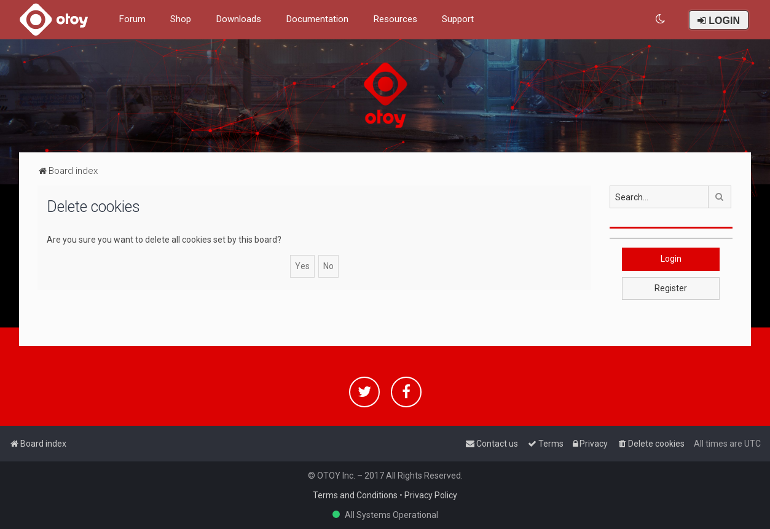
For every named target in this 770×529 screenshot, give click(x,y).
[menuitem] (661, 19)
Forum (132, 19)
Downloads (238, 19)
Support (458, 19)
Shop (180, 19)
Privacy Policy (430, 495)
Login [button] (671, 259)
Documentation (317, 19)
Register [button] (670, 288)
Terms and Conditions (355, 495)
